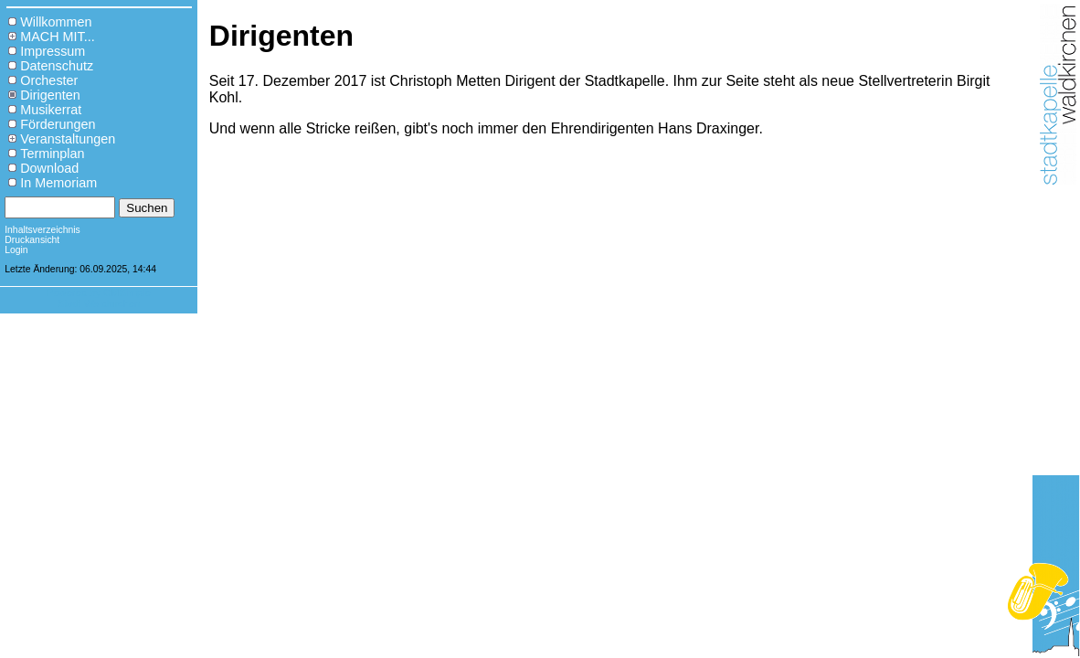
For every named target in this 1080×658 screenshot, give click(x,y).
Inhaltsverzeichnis (42, 230)
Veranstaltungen (67, 139)
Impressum (52, 51)
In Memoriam (58, 182)
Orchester (49, 80)
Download (49, 168)
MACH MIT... (57, 36)
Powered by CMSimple (99, 292)
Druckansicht (32, 240)
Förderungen (57, 124)
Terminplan (52, 153)
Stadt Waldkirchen (99, 303)
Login (16, 250)
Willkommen (55, 22)
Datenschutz (56, 65)
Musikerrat (50, 109)
